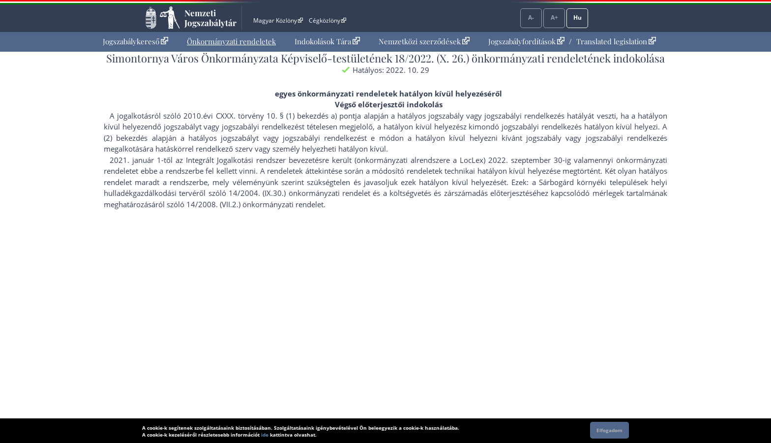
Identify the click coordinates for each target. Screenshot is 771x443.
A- (531, 17)
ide (264, 434)
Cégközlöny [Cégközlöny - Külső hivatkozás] (327, 20)
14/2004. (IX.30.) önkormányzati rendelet (299, 193)
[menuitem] (135, 41)
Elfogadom (609, 430)
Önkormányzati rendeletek (231, 41)
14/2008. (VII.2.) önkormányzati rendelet (255, 204)
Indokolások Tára (327, 41)
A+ (554, 17)
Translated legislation (616, 41)
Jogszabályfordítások (526, 41)
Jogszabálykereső (135, 41)
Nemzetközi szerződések (424, 41)
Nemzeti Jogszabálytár (210, 17)
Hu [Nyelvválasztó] (577, 17)
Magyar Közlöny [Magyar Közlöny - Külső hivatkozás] (278, 20)
